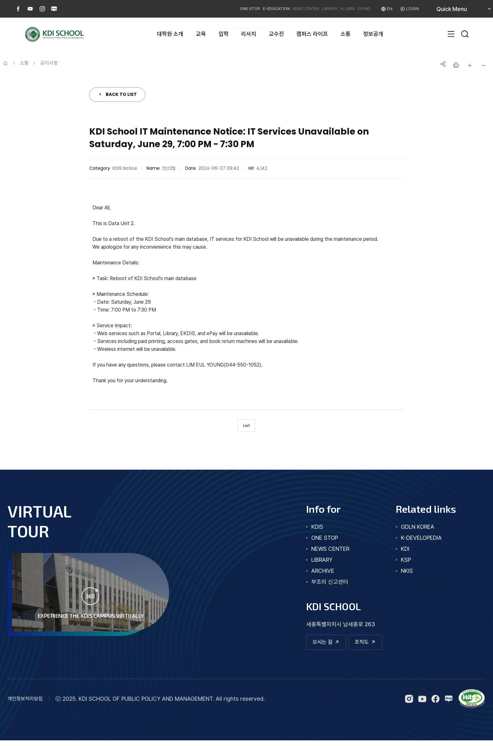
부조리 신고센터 (318, 585)
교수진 (276, 33)
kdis (306, 530)
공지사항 (49, 63)
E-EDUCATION (232, 9)
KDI (399, 552)
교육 (201, 33)
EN (386, 9)
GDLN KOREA (412, 530)
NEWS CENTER (272, 9)
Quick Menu (459, 11)
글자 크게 (469, 65)
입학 (224, 33)
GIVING (355, 9)
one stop (313, 541)
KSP (400, 563)
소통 (346, 33)
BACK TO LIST (121, 94)
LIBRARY (305, 9)
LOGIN (411, 9)
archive (311, 574)
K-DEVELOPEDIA (415, 541)
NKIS (401, 574)
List (246, 427)
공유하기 (442, 65)
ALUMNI (331, 9)
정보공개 (373, 33)
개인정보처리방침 (25, 704)
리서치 (248, 33)
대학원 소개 (170, 33)
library (310, 563)
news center (319, 552)
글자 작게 (483, 65)
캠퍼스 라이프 (312, 33)
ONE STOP (196, 9)
